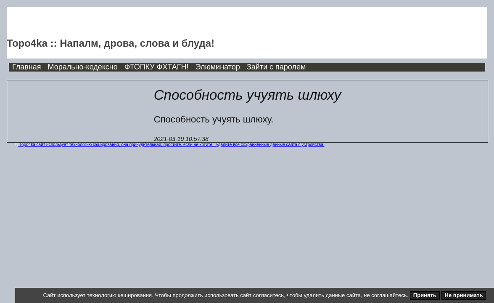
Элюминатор (217, 67)
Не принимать (464, 295)
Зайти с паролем (276, 67)
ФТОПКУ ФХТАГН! (156, 67)
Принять (424, 295)
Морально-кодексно (83, 67)
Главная (26, 67)
